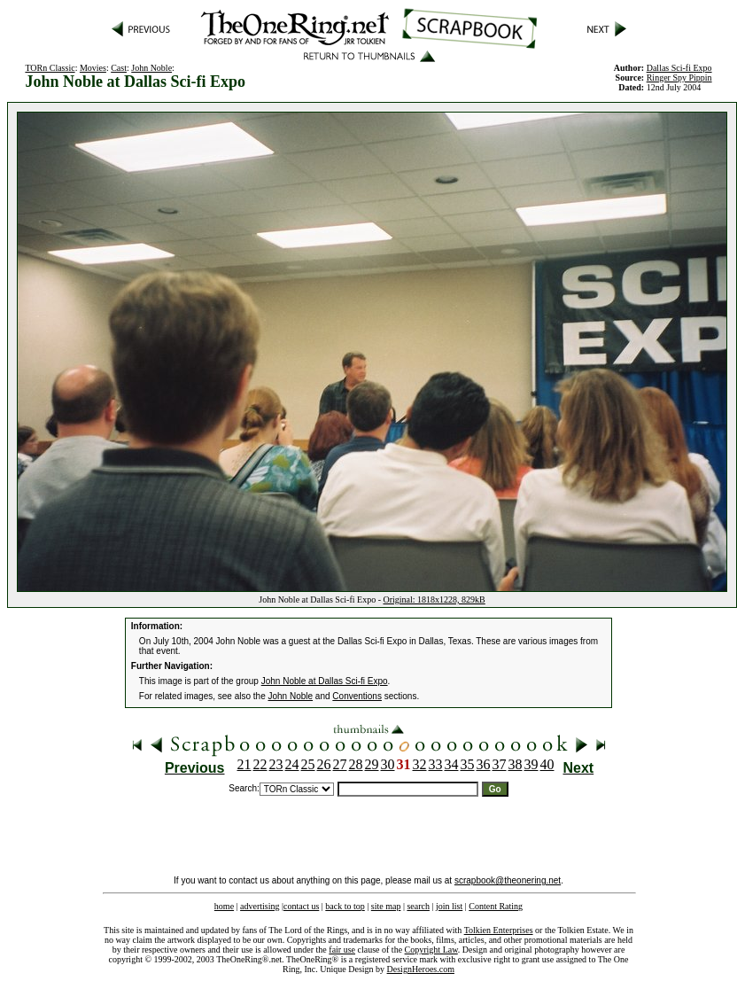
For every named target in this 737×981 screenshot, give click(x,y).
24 (292, 764)
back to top (344, 906)
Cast (119, 68)
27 (340, 764)
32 (420, 764)
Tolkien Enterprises (498, 930)
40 (547, 764)
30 (388, 764)
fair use (342, 949)
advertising (259, 906)
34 (452, 764)
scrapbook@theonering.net (507, 880)
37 (500, 764)
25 (308, 764)
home (224, 906)
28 (356, 764)
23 (276, 764)
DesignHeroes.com (420, 969)
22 (260, 764)
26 (324, 764)
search (418, 906)
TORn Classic (49, 68)
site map (386, 906)
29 (372, 764)
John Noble (151, 68)
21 (244, 764)
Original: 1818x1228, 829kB (434, 599)
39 (531, 764)
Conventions (357, 696)
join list (449, 906)
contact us (301, 906)
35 (468, 764)
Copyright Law (431, 949)
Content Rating (496, 906)
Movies (93, 68)
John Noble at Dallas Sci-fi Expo (324, 681)
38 (515, 764)
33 (436, 764)
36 (484, 764)
